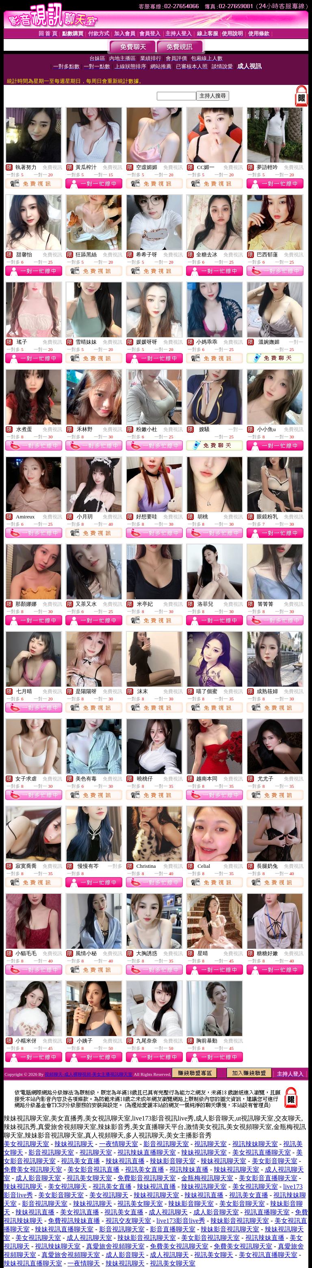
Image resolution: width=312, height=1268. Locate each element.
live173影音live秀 (180, 1220)
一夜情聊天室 (118, 1143)
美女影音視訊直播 (93, 1169)
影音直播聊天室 (172, 1229)
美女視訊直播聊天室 (261, 1152)
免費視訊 (52, 167)
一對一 (296, 342)
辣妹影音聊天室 (172, 1160)
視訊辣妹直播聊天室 (146, 1152)
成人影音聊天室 (38, 1178)
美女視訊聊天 (67, 1186)
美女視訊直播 (79, 1212)
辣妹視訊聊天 (73, 1143)
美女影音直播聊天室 (268, 1178)
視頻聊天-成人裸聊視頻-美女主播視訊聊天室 (88, 1074)
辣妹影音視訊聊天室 (239, 1220)
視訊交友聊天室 (128, 1220)
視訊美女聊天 (213, 1254)
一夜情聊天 (83, 1263)
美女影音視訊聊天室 (210, 1237)
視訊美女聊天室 (89, 1178)
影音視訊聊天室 (166, 1143)
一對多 (115, 866)
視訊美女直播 (80, 1160)
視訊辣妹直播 (188, 1169)
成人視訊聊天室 (89, 1237)
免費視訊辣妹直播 (74, 1220)
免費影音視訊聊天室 (146, 1178)
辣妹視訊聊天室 (204, 1152)
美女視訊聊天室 (26, 1143)
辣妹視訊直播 (125, 1160)
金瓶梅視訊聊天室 (207, 1178)
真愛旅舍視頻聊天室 (115, 1246)
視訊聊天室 (210, 1143)
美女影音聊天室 (274, 1160)
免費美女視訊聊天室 (33, 1169)
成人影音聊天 (125, 1254)
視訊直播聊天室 (267, 1212)
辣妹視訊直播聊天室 (64, 1229)
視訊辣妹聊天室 (255, 1143)
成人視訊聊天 (168, 1212)
